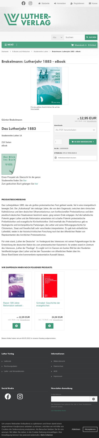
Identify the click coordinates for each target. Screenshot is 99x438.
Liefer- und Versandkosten (13, 371)
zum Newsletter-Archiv (58, 410)
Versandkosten (91, 121)
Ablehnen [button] (76, 429)
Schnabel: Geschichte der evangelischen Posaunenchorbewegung (48, 305)
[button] (57, 37)
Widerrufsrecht (58, 361)
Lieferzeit (6, 361)
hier (24, 180)
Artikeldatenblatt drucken (67, 158)
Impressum (56, 376)
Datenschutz (57, 366)
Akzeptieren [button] (90, 429)
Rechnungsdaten (9, 366)
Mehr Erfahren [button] (47, 435)
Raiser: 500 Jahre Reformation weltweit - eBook (13, 305)
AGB (54, 371)
